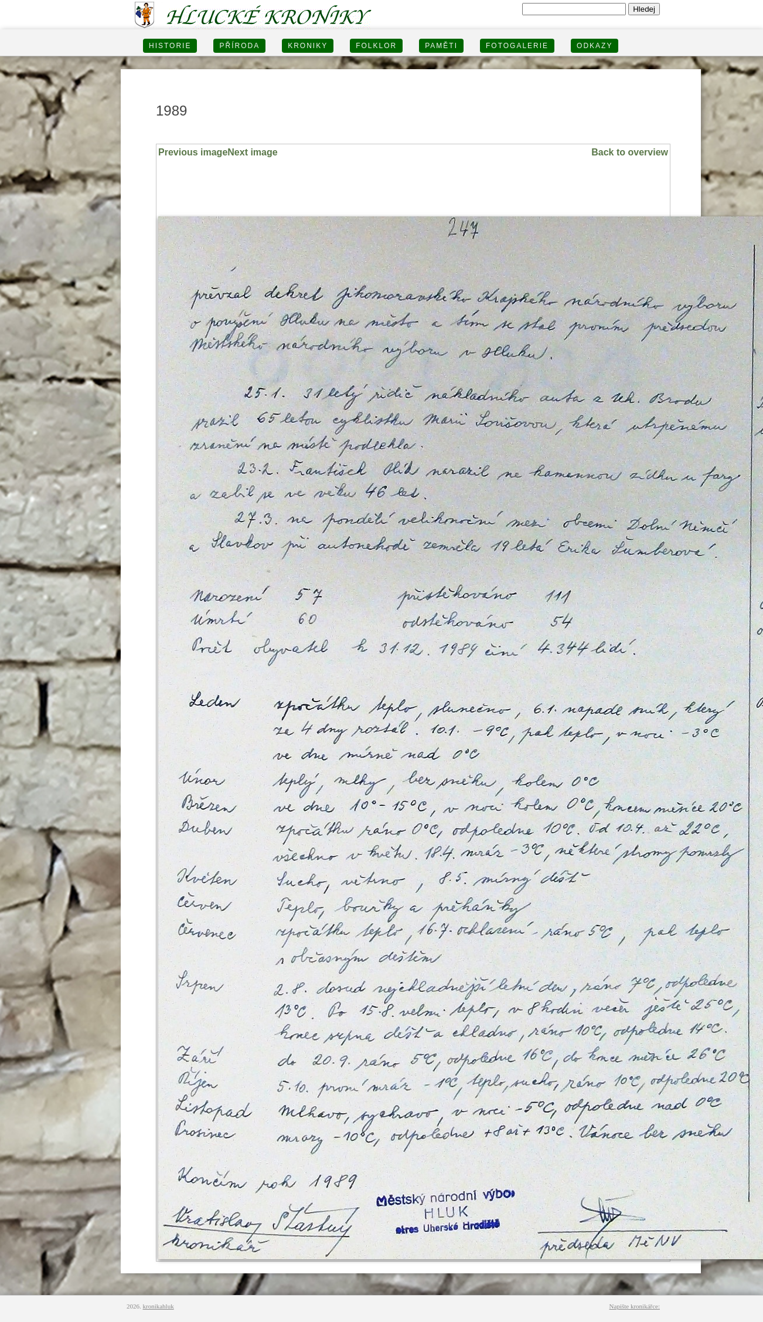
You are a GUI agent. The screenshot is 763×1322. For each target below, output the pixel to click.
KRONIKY (308, 46)
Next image (252, 152)
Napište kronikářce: (634, 1306)
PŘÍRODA (239, 46)
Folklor (376, 46)
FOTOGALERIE (517, 46)
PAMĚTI (441, 46)
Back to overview (629, 152)
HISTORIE (170, 46)
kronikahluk (158, 1306)
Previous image (192, 152)
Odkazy (594, 46)
